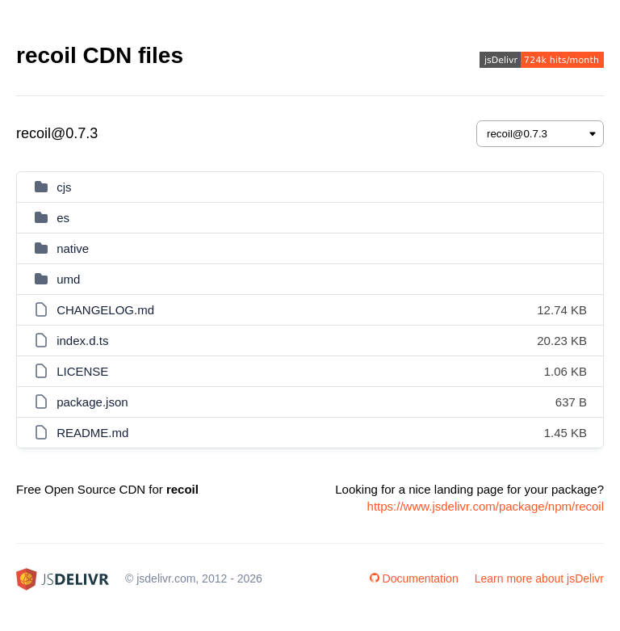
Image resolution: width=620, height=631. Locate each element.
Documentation (414, 578)
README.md (92, 433)
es (63, 218)
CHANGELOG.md (105, 310)
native (73, 248)
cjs (64, 187)
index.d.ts (82, 340)
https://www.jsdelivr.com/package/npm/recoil (485, 506)
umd (68, 279)
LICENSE (82, 371)
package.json (92, 402)
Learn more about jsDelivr (539, 578)
